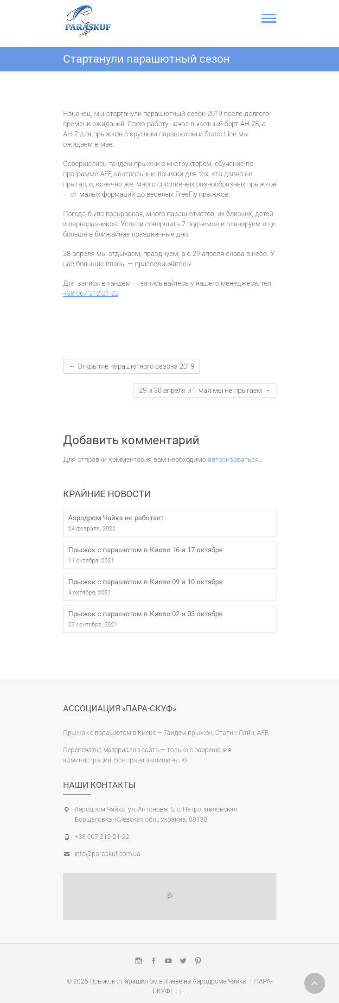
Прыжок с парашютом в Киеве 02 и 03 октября (145, 614)
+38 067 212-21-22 (91, 293)
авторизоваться (233, 459)
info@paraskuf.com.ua (108, 853)
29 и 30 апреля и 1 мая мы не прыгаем (205, 390)
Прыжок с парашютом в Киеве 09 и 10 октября (145, 582)
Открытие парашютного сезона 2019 (131, 366)
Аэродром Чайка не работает (116, 518)
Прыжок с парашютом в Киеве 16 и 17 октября (145, 550)
